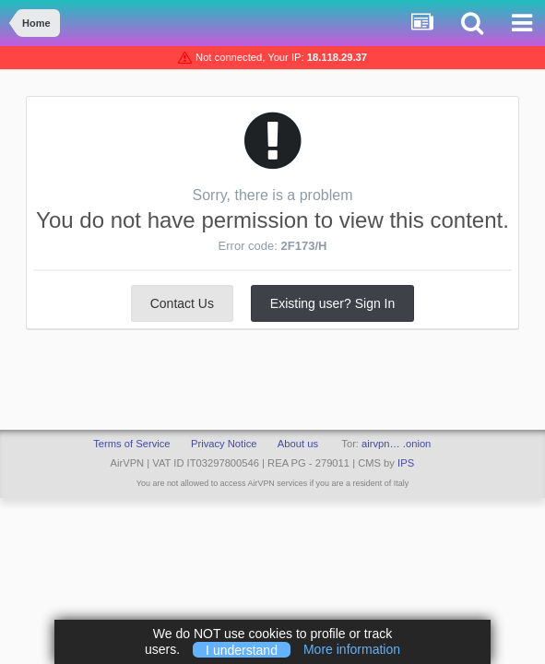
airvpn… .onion (396, 443)
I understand (242, 649)
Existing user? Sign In (332, 303)
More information (351, 649)
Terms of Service (131, 443)
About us (298, 443)
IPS (405, 462)
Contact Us (182, 303)
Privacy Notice (224, 443)
